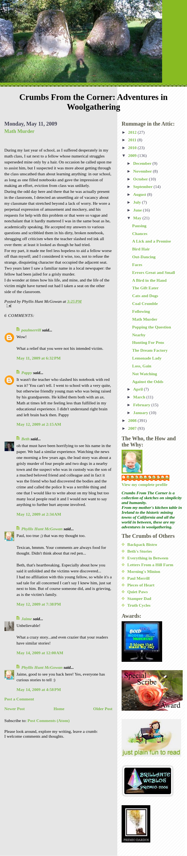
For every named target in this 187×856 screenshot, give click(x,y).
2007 (133, 428)
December (142, 163)
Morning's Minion (143, 571)
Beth (25, 439)
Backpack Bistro (142, 544)
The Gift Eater (145, 288)
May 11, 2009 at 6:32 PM (38, 358)
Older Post (102, 708)
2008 (133, 420)
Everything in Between (147, 558)
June (138, 210)
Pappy (26, 372)
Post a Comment (19, 699)
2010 (133, 147)
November (143, 171)
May (137, 218)
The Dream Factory (150, 350)
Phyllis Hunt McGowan (42, 528)
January (141, 412)
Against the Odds (147, 381)
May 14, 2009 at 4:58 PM (38, 689)
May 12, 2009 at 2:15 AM (38, 424)
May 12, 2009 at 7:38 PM (38, 604)
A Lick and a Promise (151, 241)
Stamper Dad (139, 598)
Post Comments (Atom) (49, 720)
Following (141, 311)
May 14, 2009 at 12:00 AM (39, 652)
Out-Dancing (144, 256)
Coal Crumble (145, 303)
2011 (132, 139)
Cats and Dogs (145, 295)
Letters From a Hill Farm (150, 564)
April (138, 389)
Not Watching (144, 373)
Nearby (138, 335)
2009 (133, 155)
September (143, 186)
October (141, 179)
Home (59, 708)
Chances (139, 233)
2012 (133, 132)
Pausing (139, 225)
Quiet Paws (137, 591)
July (137, 202)
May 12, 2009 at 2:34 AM (38, 514)
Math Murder (19, 131)
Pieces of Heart (140, 585)
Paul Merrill (138, 578)
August (140, 194)
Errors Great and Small (153, 272)
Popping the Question (151, 327)
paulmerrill (31, 330)
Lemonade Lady (147, 358)
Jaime (26, 618)
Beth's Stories (139, 551)
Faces (137, 264)
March (139, 397)
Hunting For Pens (148, 342)
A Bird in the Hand (149, 280)
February (142, 404)
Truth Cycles (139, 605)
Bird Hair (141, 249)
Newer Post (14, 708)
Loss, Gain (141, 366)
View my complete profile (144, 484)
